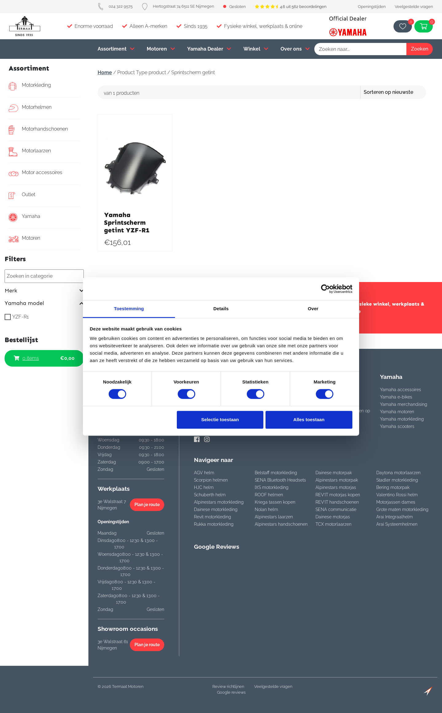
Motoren (161, 49)
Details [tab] (221, 308)
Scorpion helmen (211, 480)
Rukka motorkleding (214, 524)
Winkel (255, 49)
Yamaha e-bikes (396, 397)
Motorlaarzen (30, 151)
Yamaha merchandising (403, 404)
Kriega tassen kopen (275, 502)
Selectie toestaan (220, 419)
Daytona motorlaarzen (398, 472)
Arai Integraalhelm (394, 516)
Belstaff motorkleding (276, 472)
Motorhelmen (30, 108)
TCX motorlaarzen (333, 524)
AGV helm (204, 472)
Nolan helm (266, 509)
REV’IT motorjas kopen (338, 494)
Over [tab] (313, 308)
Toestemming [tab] (129, 308)
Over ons (295, 49)
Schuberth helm (210, 494)
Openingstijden (372, 6)
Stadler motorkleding (397, 480)
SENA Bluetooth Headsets (280, 480)
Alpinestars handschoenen (281, 524)
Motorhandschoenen (38, 130)
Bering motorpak (392, 487)
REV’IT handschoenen (337, 502)
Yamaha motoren (397, 411)
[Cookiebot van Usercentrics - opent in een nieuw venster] (325, 288)
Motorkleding (30, 86)
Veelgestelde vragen (414, 6)
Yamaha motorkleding (402, 419)
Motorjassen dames (395, 502)
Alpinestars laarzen (274, 516)
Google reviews (231, 692)
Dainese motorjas (333, 516)
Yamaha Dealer (209, 49)
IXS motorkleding (272, 487)
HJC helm (204, 487)
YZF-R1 (20, 317)
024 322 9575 (115, 6)
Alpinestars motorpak (337, 480)
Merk (44, 291)
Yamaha (24, 217)
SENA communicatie (336, 509)
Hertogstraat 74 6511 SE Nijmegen (178, 6)
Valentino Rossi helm (397, 494)
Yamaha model (44, 303)
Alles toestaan (309, 419)
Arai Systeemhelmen (396, 524)
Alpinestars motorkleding (219, 502)
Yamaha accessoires (400, 389)
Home (105, 72)
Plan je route (147, 504)
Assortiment (116, 49)
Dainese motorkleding (216, 509)
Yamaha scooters (397, 426)
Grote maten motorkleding (402, 509)
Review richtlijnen (228, 686)
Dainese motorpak (334, 472)
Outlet (22, 195)
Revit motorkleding (212, 516)
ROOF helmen (269, 494)
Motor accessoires (35, 173)
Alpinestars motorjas (336, 487)
